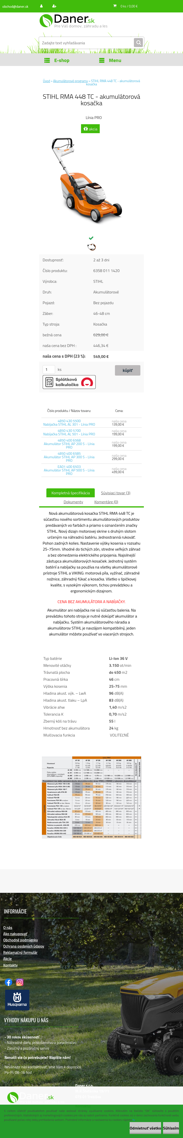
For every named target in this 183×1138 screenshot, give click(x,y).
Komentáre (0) (106, 502)
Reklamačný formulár (20, 952)
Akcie (7, 959)
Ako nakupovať (15, 934)
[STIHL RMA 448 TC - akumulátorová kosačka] (91, 137)
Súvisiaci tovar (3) (115, 493)
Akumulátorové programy (70, 80)
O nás (7, 927)
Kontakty (10, 965)
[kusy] (49, 369)
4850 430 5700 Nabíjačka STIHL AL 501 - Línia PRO (69, 432)
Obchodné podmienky (20, 940)
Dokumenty (73, 502)
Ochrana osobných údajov (23, 946)
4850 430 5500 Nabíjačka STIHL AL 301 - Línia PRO (69, 422)
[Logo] (73, 24)
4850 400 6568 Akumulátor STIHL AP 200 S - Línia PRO (69, 444)
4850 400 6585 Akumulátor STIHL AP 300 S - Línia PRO (69, 457)
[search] (138, 43)
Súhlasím (171, 1128)
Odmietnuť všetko (145, 1128)
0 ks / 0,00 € (129, 6)
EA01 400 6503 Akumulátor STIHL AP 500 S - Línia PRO (69, 470)
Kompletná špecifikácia (70, 493)
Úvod (46, 80)
